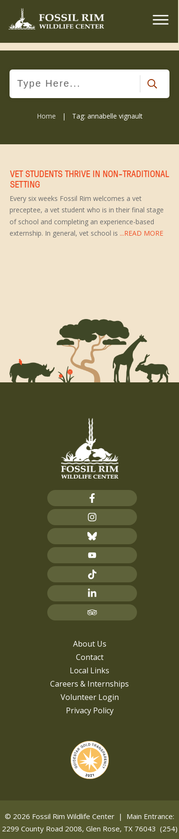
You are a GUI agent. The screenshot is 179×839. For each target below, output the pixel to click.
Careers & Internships (89, 675)
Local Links (89, 662)
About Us (89, 635)
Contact (90, 648)
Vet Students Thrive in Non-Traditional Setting (89, 195)
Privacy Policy (90, 702)
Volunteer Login (90, 688)
